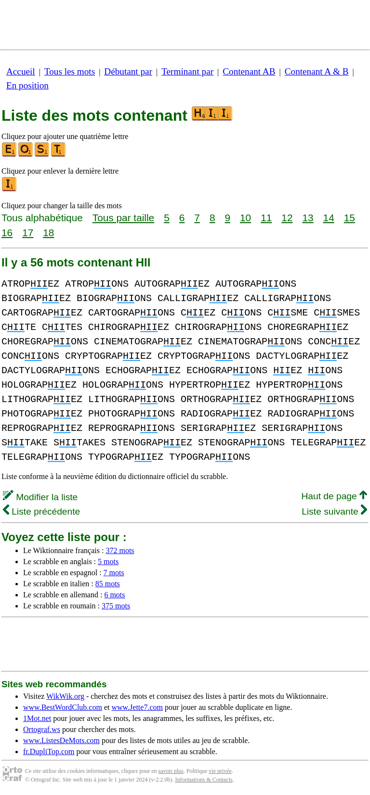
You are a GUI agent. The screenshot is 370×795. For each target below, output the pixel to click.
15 (349, 217)
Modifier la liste (40, 497)
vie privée (220, 771)
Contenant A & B (317, 71)
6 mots (114, 595)
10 (245, 217)
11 (266, 217)
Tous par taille (123, 217)
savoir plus (171, 771)
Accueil (20, 71)
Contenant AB (249, 71)
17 (27, 232)
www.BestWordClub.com (62, 707)
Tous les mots (69, 71)
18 (48, 232)
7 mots (114, 572)
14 (328, 217)
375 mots (116, 606)
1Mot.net (37, 718)
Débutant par (128, 71)
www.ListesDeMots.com (61, 740)
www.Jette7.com (137, 707)
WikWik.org (65, 696)
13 (307, 217)
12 (286, 217)
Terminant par (187, 71)
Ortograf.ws (41, 729)
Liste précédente (41, 511)
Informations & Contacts (203, 779)
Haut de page (334, 496)
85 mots (107, 584)
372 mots (120, 550)
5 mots (108, 561)
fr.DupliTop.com (48, 751)
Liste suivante (334, 511)
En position (27, 85)
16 (7, 232)
